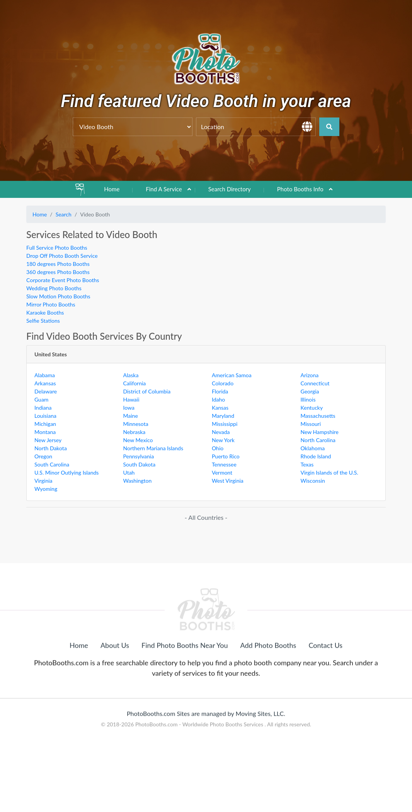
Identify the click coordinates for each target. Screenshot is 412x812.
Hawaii (131, 399)
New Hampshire (320, 432)
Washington (137, 480)
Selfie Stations (43, 320)
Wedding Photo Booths (54, 288)
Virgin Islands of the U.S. (329, 472)
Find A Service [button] (164, 189)
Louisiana (45, 415)
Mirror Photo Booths (50, 304)
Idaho (218, 399)
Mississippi (224, 423)
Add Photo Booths (268, 683)
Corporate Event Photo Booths (62, 280)
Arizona (310, 375)
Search (64, 214)
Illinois (308, 399)
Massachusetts (318, 415)
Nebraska (134, 432)
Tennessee (224, 464)
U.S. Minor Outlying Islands (66, 472)
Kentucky (312, 407)
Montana (45, 432)
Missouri (311, 423)
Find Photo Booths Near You (184, 683)
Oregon (43, 456)
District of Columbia (147, 391)
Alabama (44, 375)
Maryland (223, 415)
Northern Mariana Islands (153, 448)
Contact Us (325, 683)
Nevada (221, 432)
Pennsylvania (138, 456)
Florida (220, 391)
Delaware (45, 391)
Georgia (310, 391)
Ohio (217, 448)
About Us (114, 683)
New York (223, 440)
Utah (129, 472)
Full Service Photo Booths (56, 247)
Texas (307, 464)
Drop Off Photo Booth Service (62, 255)
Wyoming (45, 488)
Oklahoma (313, 448)
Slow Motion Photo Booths (58, 296)
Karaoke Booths (45, 312)
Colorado (222, 383)
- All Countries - (206, 517)
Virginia (43, 480)
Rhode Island (316, 456)
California (134, 383)
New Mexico (138, 440)
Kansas (220, 407)
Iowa (128, 407)
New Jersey (47, 440)
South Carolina (51, 464)
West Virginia (227, 480)
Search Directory (229, 189)
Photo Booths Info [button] (300, 189)
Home (111, 189)
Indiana (43, 407)
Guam (41, 399)
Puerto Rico (226, 456)
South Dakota (139, 464)
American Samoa (232, 375)
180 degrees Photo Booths (58, 263)
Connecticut (315, 383)
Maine (130, 415)
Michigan (45, 423)
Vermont (222, 472)
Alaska (131, 375)
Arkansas (45, 383)
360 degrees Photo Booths (58, 272)
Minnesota (135, 423)
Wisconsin (313, 480)
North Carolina (318, 440)
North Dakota (50, 448)
